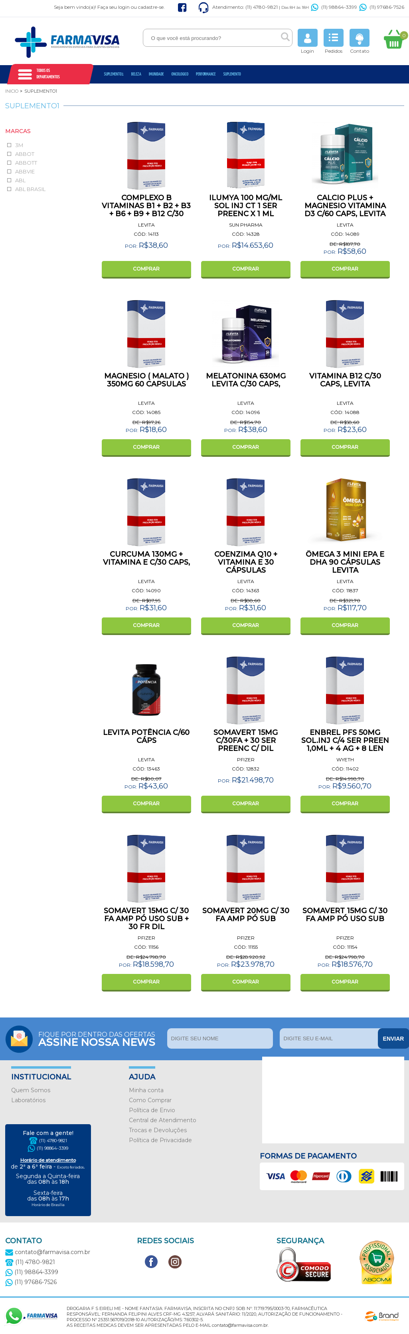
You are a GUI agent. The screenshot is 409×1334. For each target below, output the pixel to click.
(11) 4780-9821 (53, 1140)
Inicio (11, 91)
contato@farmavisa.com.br (47, 1252)
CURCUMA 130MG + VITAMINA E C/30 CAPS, (146, 558)
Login (308, 41)
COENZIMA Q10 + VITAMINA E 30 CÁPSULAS (245, 562)
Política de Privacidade (160, 1140)
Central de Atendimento (162, 1120)
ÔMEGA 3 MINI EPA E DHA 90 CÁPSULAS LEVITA (345, 562)
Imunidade (156, 74)
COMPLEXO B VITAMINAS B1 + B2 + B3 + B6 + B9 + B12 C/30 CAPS (146, 209)
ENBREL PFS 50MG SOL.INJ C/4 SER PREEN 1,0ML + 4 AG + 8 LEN (345, 740)
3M (19, 145)
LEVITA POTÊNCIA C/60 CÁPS (146, 736)
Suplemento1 (114, 74)
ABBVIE (25, 171)
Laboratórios (28, 1100)
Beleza (136, 74)
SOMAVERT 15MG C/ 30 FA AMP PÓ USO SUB (344, 914)
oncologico (180, 74)
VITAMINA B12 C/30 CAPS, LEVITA (345, 380)
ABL (20, 180)
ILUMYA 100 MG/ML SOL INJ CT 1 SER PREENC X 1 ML (245, 205)
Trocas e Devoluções (158, 1130)
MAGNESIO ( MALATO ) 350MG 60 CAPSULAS (146, 380)
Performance (205, 74)
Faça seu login (113, 7)
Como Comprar (150, 1100)
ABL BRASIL (30, 189)
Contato (359, 41)
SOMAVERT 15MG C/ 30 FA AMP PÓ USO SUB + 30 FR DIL (146, 918)
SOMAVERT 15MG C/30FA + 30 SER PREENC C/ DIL (245, 740)
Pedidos (334, 41)
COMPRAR (146, 269)
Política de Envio (152, 1110)
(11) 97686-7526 (381, 7)
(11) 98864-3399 (334, 7)
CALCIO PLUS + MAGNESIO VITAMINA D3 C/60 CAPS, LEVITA (345, 205)
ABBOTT (26, 162)
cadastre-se (151, 7)
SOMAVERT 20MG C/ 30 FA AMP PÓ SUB (245, 914)
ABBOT (24, 154)
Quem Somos (30, 1090)
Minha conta (146, 1090)
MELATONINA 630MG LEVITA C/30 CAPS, (246, 380)
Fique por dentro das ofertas (100, 1038)
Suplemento (232, 74)
